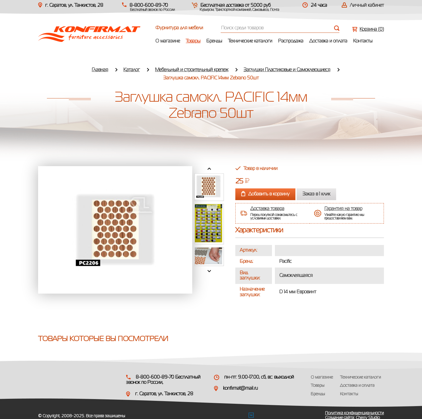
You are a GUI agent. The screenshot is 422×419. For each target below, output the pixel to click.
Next (209, 271)
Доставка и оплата (328, 41)
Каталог (131, 70)
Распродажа (290, 41)
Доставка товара (267, 209)
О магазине (167, 41)
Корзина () (372, 30)
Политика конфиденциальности (354, 413)
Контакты (362, 41)
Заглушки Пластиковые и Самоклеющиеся (287, 70)
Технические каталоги (250, 41)
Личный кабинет (367, 6)
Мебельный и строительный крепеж (191, 70)
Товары (193, 41)
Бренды (214, 41)
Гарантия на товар (343, 209)
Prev (209, 169)
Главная (100, 70)
